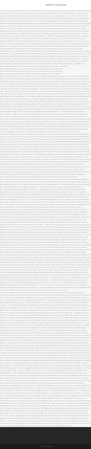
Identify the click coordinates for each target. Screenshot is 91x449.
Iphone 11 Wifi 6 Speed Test (31, 435)
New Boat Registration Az (10, 433)
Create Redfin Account (15, 435)
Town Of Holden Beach (64, 435)
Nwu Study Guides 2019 (48, 435)
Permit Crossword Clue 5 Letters (29, 433)
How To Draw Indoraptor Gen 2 (49, 433)
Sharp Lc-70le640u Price (33, 438)
